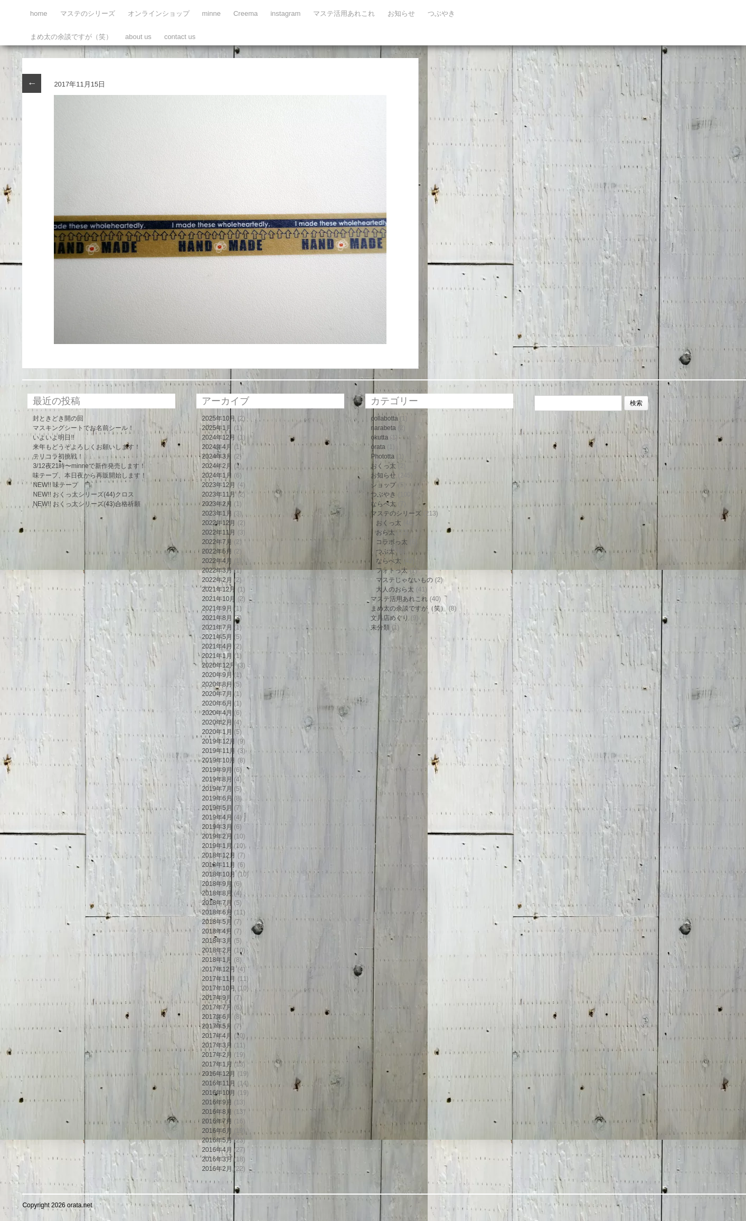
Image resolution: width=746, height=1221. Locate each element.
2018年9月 (217, 884)
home (39, 13)
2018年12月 (218, 855)
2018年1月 (217, 960)
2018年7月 (217, 903)
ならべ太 (383, 504)
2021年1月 (217, 656)
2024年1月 (217, 475)
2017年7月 (217, 1007)
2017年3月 (217, 1045)
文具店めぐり (390, 618)
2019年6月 (217, 798)
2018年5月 (217, 922)
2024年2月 (217, 466)
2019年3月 (217, 827)
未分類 (380, 627)
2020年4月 (217, 713)
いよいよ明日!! (53, 437)
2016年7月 (217, 1121)
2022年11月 (218, 532)
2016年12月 (218, 1073)
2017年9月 (217, 997)
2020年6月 (217, 703)
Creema (245, 13)
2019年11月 (218, 751)
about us (138, 37)
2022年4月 (217, 561)
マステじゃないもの (404, 580)
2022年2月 (217, 580)
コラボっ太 (392, 542)
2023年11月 (218, 494)
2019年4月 (217, 817)
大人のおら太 (395, 589)
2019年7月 (217, 789)
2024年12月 (218, 437)
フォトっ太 (392, 570)
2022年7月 (217, 542)
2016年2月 (217, 1168)
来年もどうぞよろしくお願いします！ (86, 447)
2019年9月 (217, 770)
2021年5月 (217, 637)
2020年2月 (217, 722)
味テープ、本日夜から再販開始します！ (90, 475)
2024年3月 (217, 456)
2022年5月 (217, 551)
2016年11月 (218, 1083)
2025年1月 (217, 428)
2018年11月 (218, 865)
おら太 (385, 532)
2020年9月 (217, 675)
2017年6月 (217, 1016)
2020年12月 (218, 665)
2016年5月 (217, 1140)
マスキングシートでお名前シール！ (83, 428)
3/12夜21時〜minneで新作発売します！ (89, 466)
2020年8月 (217, 684)
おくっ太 (383, 466)
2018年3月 (217, 941)
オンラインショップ (159, 13)
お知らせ (401, 13)
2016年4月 (217, 1149)
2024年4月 (217, 447)
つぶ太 (385, 551)
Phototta (382, 456)
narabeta (383, 428)
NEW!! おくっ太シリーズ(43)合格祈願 (86, 504)
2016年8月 (217, 1111)
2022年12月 (218, 523)
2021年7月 (217, 627)
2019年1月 (217, 846)
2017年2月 (217, 1054)
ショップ (383, 485)
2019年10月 (218, 760)
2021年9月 (217, 608)
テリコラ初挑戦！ (58, 456)
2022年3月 (217, 570)
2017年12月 (218, 969)
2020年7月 (217, 694)
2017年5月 (217, 1026)
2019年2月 (217, 836)
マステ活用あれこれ (344, 13)
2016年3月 (217, 1159)
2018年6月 (217, 912)
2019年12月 (218, 741)
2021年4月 (217, 646)
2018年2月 (217, 950)
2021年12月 (218, 589)
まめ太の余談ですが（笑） (71, 37)
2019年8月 (217, 779)
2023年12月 (218, 485)
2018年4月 (217, 931)
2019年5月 (217, 808)
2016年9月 (217, 1102)
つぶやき (441, 13)
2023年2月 (217, 504)
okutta (379, 437)
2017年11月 (218, 978)
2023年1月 (217, 513)
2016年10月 (218, 1092)
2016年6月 (217, 1130)
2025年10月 (218, 418)
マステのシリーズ (87, 13)
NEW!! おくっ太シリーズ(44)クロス (83, 494)
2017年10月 (218, 988)
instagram (285, 13)
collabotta (384, 418)
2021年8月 (217, 618)
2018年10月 (218, 874)
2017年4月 (217, 1035)
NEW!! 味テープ (55, 485)
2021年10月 (218, 599)
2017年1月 (217, 1064)
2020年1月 (217, 732)
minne (211, 13)
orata (378, 447)
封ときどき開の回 (58, 418)
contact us (179, 37)
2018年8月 (217, 893)
